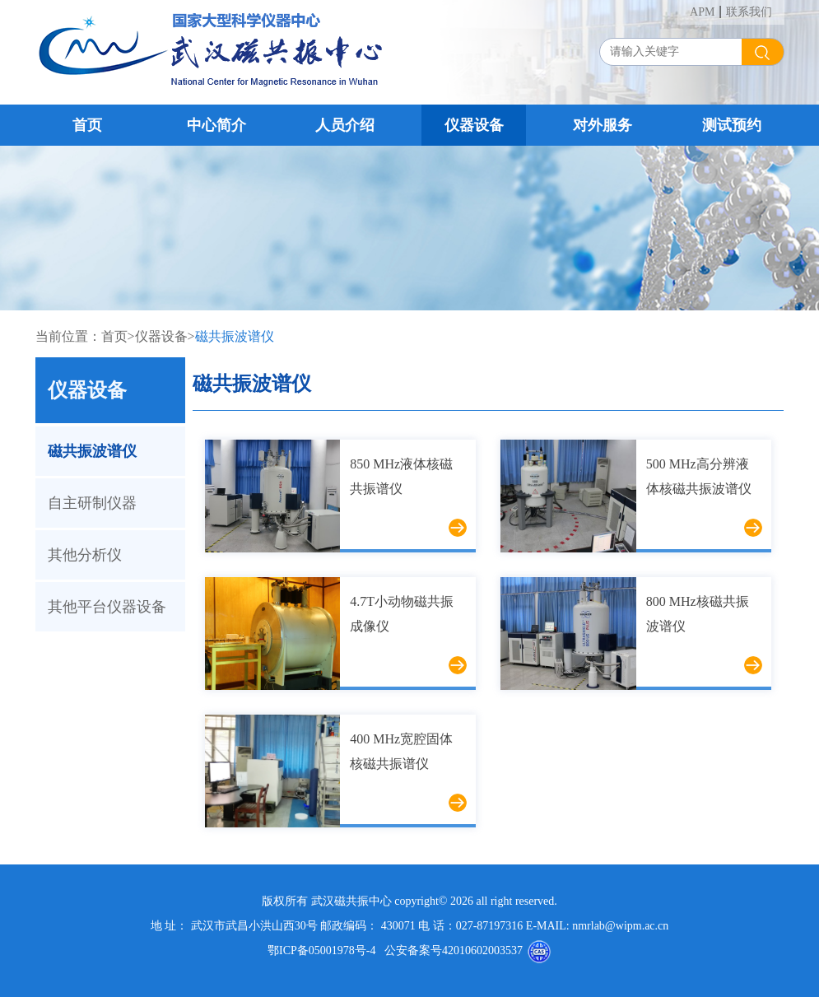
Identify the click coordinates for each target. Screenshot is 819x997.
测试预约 (731, 125)
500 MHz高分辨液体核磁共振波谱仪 (699, 476)
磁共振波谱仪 (234, 336)
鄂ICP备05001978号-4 (321, 950)
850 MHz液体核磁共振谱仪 (401, 476)
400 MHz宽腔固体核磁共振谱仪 (401, 751)
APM (702, 12)
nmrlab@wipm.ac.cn (620, 926)
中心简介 (216, 125)
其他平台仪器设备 (107, 607)
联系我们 (749, 12)
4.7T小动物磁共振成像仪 (402, 613)
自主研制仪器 (92, 503)
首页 (87, 125)
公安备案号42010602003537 (449, 950)
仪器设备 (474, 125)
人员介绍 (345, 125)
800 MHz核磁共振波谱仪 (697, 613)
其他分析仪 (85, 555)
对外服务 (602, 125)
